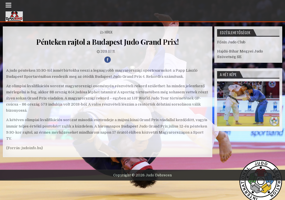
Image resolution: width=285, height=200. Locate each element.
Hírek (108, 32)
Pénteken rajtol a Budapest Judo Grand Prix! (107, 42)
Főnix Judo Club (231, 42)
